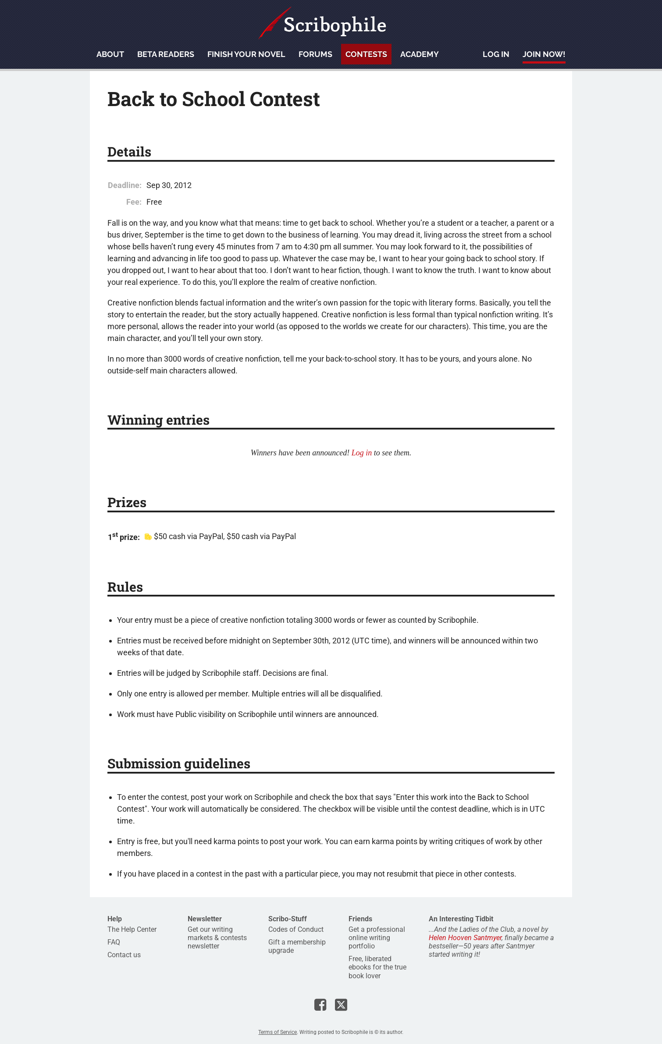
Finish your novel (246, 54)
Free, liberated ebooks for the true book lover (377, 967)
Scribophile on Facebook (320, 1005)
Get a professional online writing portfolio (377, 937)
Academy (419, 54)
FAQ (113, 942)
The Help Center (132, 929)
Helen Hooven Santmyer (465, 938)
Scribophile (322, 23)
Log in (496, 54)
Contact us (124, 955)
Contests (366, 54)
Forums (315, 54)
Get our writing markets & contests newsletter (217, 937)
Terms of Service (277, 1032)
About (110, 54)
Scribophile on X (341, 1005)
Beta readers (165, 54)
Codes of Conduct (296, 929)
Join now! (544, 54)
